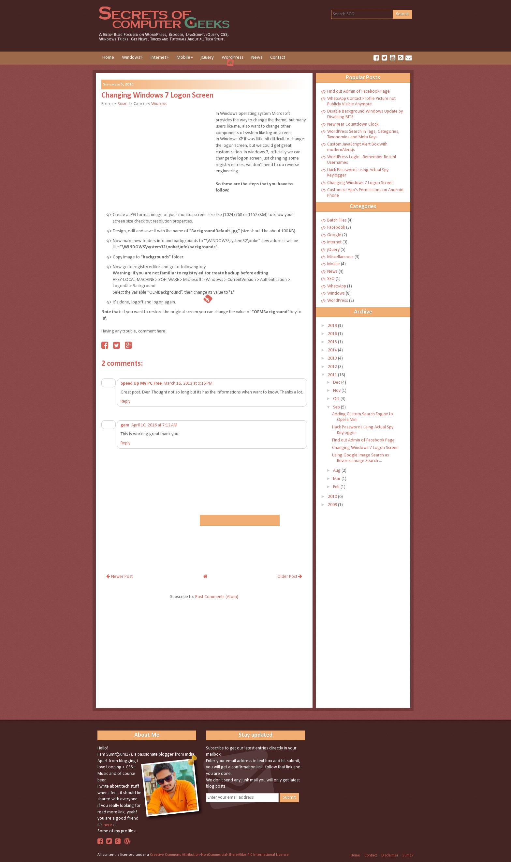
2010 (333, 496)
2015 (333, 342)
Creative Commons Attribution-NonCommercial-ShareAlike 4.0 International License (219, 855)
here (108, 825)
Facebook (336, 227)
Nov (337, 390)
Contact (277, 57)
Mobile (334, 264)
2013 (333, 358)
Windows (159, 103)
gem (125, 425)
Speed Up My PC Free (141, 383)
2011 (333, 375)
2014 (333, 350)
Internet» (160, 57)
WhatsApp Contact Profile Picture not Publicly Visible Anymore (361, 101)
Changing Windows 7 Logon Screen (157, 96)
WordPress (232, 57)
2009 (333, 504)
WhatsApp (337, 286)
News (256, 57)
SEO (331, 278)
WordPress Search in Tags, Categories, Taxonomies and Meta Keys (363, 134)
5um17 (408, 855)
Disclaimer (389, 855)
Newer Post (119, 576)
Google (334, 235)
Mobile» (185, 57)
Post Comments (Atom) (216, 596)
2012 (333, 366)
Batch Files (337, 220)
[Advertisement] (156, 158)
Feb (337, 487)
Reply (125, 401)
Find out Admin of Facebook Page (358, 91)
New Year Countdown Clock (352, 124)
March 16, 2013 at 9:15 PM (188, 383)
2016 (333, 333)
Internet (335, 242)
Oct (337, 398)
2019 (333, 325)
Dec (337, 382)
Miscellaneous (341, 256)
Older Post (289, 576)
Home (108, 57)
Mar (337, 478)
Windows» (132, 57)
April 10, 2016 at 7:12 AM (154, 425)
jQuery (207, 57)
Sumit (123, 103)
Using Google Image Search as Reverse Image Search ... (360, 458)
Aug (337, 470)
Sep (337, 407)
